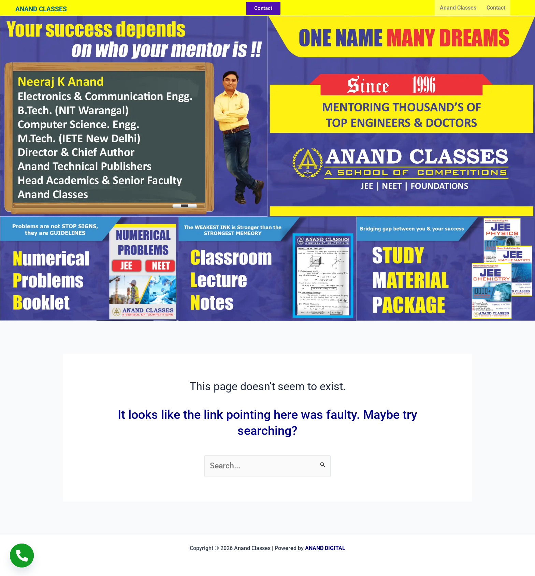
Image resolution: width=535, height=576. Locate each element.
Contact (496, 7)
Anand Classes (458, 7)
